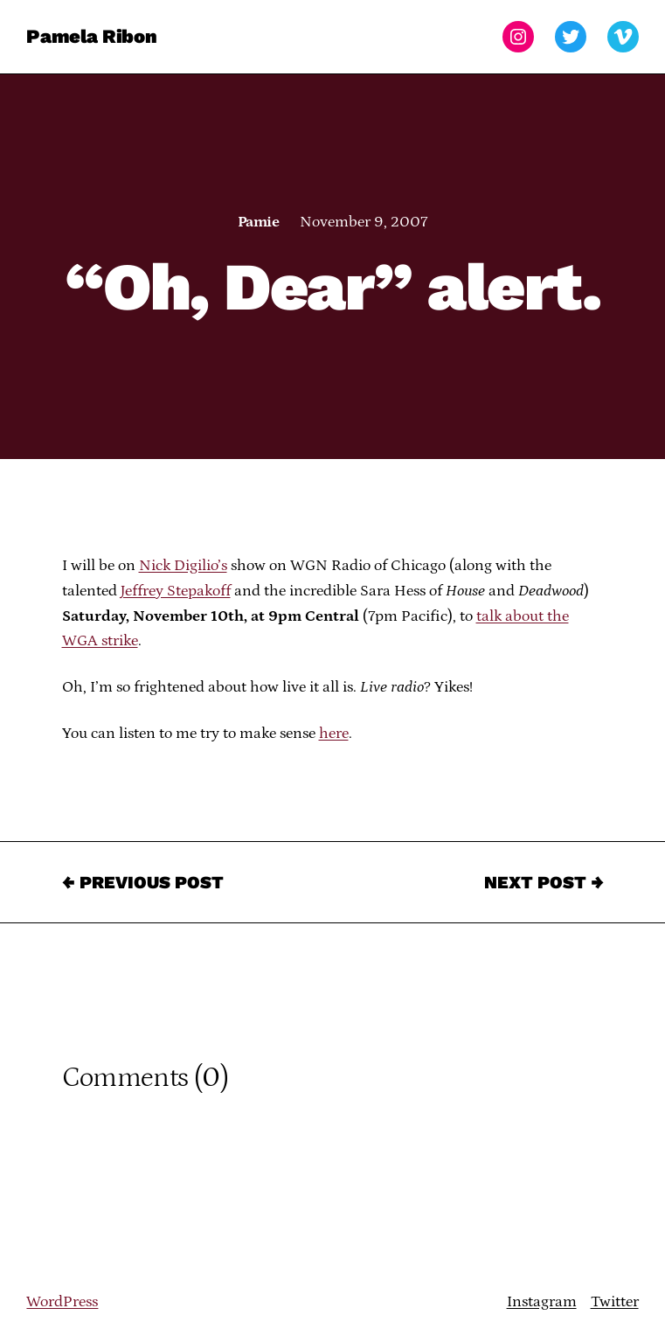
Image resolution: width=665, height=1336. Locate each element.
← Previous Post (143, 882)
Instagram (542, 1302)
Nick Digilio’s (183, 565)
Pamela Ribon (91, 36)
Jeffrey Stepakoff (176, 591)
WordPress (62, 1302)
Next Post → (544, 882)
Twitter (615, 1302)
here (334, 733)
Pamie (258, 222)
